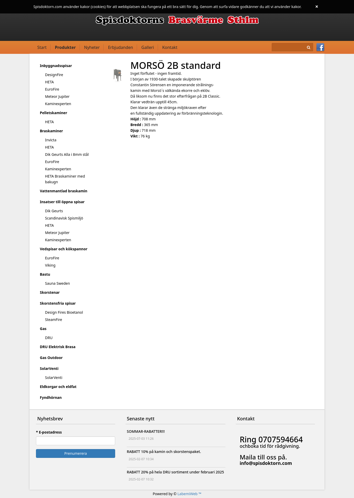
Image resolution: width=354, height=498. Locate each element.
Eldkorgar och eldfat (58, 386)
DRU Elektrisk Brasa (58, 346)
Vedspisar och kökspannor (63, 248)
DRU (49, 337)
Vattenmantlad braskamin (63, 190)
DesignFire (54, 74)
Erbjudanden (120, 47)
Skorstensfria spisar (58, 303)
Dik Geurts (54, 210)
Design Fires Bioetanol (64, 312)
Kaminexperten (58, 103)
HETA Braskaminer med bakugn (65, 179)
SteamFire (53, 319)
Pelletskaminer (53, 112)
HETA (49, 81)
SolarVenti (49, 368)
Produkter (65, 47)
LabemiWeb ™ (189, 493)
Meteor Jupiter (57, 96)
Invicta (50, 139)
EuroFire (52, 89)
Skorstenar (50, 292)
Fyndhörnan (51, 397)
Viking (50, 265)
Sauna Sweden (57, 283)
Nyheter (92, 47)
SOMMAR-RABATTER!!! (146, 431)
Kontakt (170, 47)
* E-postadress (49, 432)
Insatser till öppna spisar (62, 201)
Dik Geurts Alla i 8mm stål (67, 154)
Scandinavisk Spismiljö (64, 218)
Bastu (45, 274)
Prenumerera (75, 453)
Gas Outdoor (51, 357)
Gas (43, 328)
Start (42, 47)
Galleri (147, 47)
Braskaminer (51, 130)
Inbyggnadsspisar (56, 65)
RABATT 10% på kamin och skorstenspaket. (164, 451)
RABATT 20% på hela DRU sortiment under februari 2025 (175, 472)
